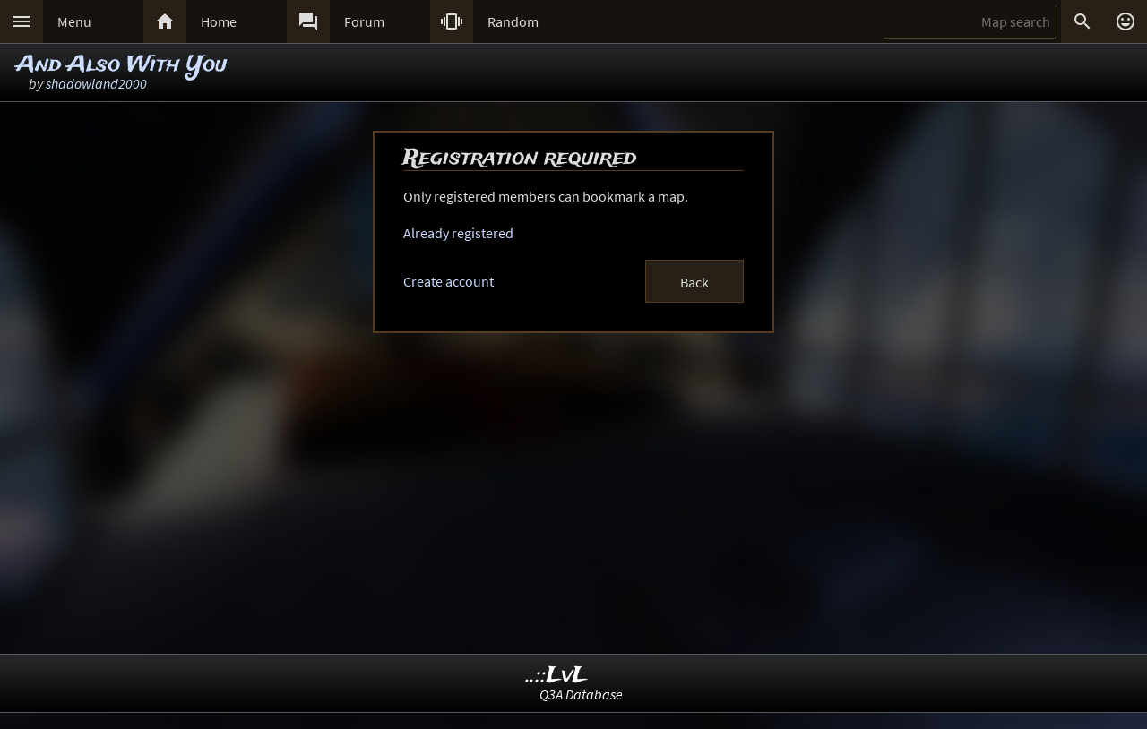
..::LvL (557, 675)
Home (219, 21)
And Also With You (121, 65)
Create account (448, 281)
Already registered (458, 233)
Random (513, 21)
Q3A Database (581, 694)
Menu (74, 21)
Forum (364, 21)
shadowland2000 (96, 83)
